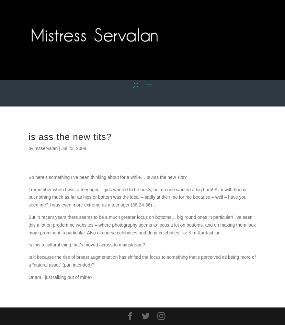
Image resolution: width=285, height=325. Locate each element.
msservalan (46, 148)
